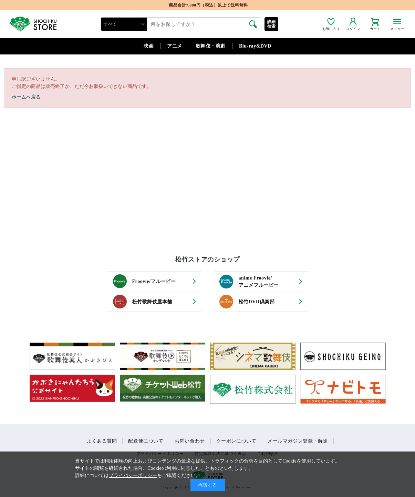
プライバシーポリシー (133, 475)
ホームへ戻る (26, 97)
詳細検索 (271, 24)
